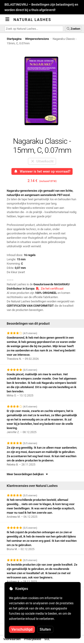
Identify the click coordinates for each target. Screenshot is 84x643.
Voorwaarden (12, 639)
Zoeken (73, 28)
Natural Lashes (32, 19)
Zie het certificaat (49, 288)
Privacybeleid (32, 639)
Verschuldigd (21, 629)
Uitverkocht (42, 161)
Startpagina (14, 38)
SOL (47, 639)
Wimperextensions (37, 38)
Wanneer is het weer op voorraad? (42, 171)
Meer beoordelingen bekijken (28, 474)
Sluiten (45, 629)
